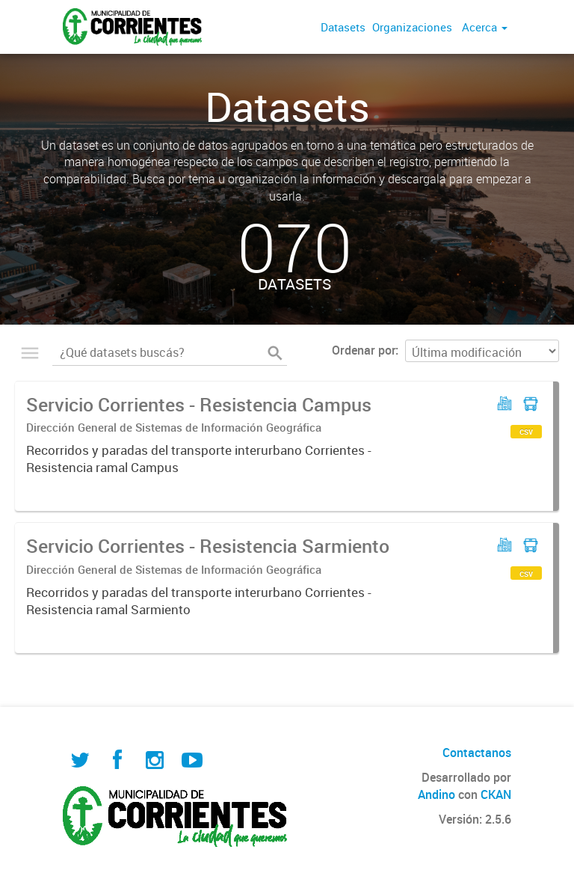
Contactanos (476, 752)
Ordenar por (363, 350)
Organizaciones (412, 26)
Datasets (343, 26)
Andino (436, 794)
